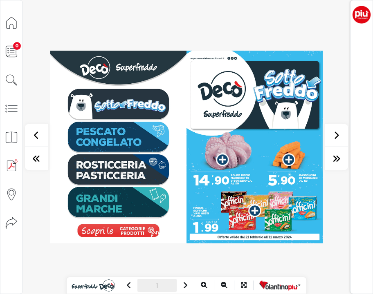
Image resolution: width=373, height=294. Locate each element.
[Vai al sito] (93, 285)
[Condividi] (11, 222)
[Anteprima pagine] (11, 136)
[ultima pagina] (336, 158)
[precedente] (36, 135)
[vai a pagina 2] (118, 169)
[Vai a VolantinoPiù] (280, 285)
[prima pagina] (36, 158)
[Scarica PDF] (11, 165)
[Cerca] (11, 79)
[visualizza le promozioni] (118, 230)
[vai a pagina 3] (118, 202)
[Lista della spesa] (11, 51)
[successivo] (336, 135)
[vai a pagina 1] (118, 104)
